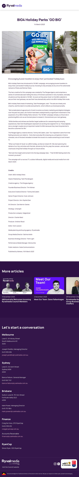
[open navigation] (4, 6)
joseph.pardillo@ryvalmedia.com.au (15, 355)
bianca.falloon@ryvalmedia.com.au (15, 383)
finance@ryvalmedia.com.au (12, 436)
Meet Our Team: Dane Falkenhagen (49, 299)
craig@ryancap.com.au (10, 429)
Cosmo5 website (13, 467)
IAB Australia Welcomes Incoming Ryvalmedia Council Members (16, 300)
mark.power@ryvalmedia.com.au (14, 411)
